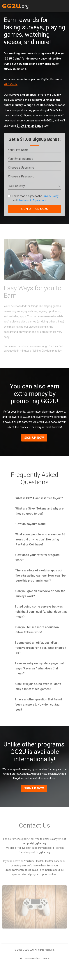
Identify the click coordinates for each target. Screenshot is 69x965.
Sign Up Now (34, 437)
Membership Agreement (31, 200)
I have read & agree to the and (33, 198)
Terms (46, 958)
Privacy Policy (51, 196)
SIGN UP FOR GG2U (34, 209)
